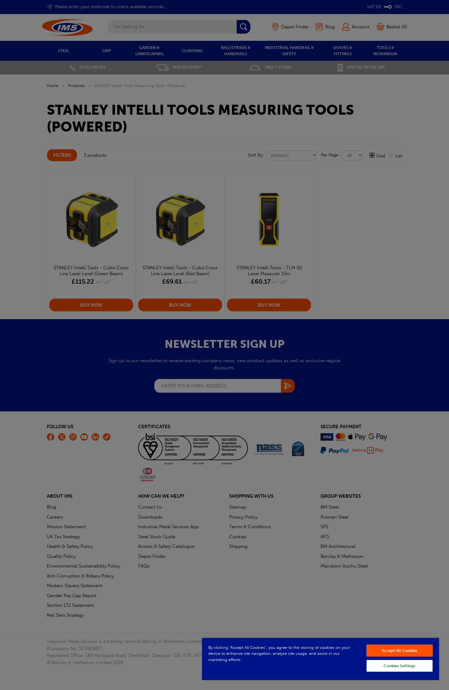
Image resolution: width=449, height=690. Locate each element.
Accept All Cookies (399, 650)
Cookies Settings (399, 666)
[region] (320, 658)
